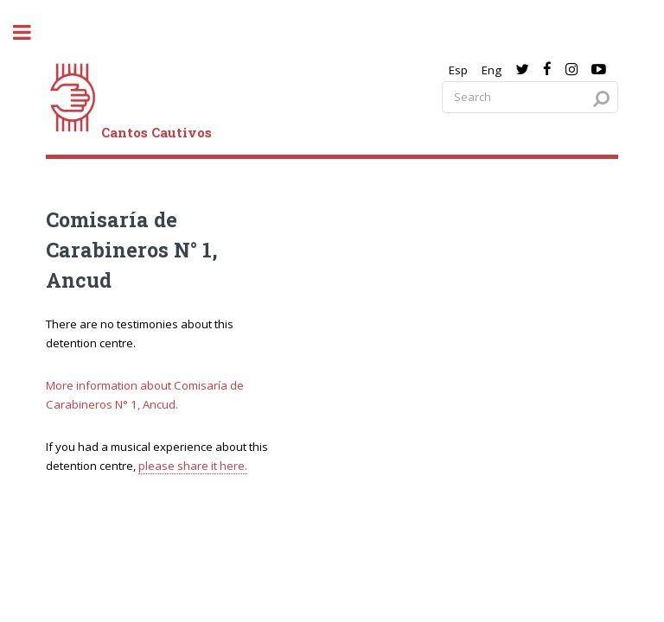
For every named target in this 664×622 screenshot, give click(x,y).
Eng (491, 70)
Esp (458, 70)
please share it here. (192, 465)
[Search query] (530, 97)
